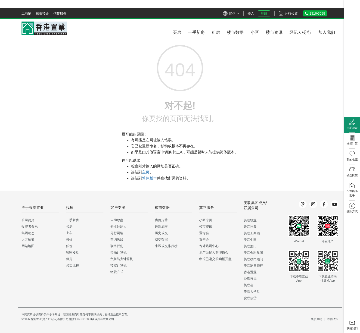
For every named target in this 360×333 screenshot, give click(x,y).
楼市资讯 (205, 226)
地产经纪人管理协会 (213, 252)
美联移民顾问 (253, 259)
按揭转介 (42, 13)
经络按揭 (250, 278)
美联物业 (250, 220)
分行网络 (116, 233)
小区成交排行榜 (166, 246)
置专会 (204, 233)
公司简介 (28, 220)
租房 (69, 259)
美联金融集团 (253, 252)
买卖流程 (72, 265)
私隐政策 (332, 319)
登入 (251, 13)
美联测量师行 (253, 265)
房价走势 (161, 220)
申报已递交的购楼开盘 (215, 259)
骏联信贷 (250, 298)
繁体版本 (149, 178)
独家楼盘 (72, 252)
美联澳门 (250, 246)
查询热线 (116, 239)
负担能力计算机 (121, 259)
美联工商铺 (252, 233)
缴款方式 (116, 272)
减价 (69, 239)
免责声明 (316, 319)
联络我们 (116, 246)
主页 (145, 172)
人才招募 (28, 239)
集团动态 (28, 233)
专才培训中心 (209, 246)
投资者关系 (30, 226)
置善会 (204, 239)
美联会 (248, 285)
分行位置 (291, 13)
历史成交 (161, 233)
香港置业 (250, 272)
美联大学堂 (252, 291)
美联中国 (250, 240)
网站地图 (28, 246)
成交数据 (161, 239)
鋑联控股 (250, 227)
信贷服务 (59, 13)
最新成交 (161, 226)
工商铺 (26, 13)
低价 (69, 246)
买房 (69, 226)
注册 (264, 13)
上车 (69, 233)
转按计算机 (118, 265)
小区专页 (205, 220)
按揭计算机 (118, 252)
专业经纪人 (118, 226)
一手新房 (72, 220)
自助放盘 (116, 220)
